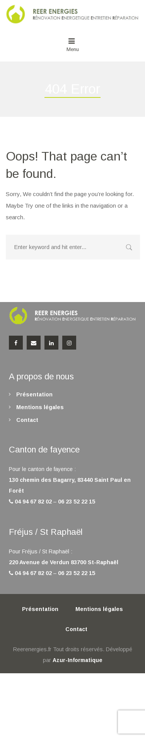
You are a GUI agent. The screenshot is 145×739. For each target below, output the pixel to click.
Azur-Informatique (77, 660)
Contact (27, 420)
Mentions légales (40, 407)
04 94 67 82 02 (33, 501)
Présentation (34, 394)
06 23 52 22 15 (76, 501)
